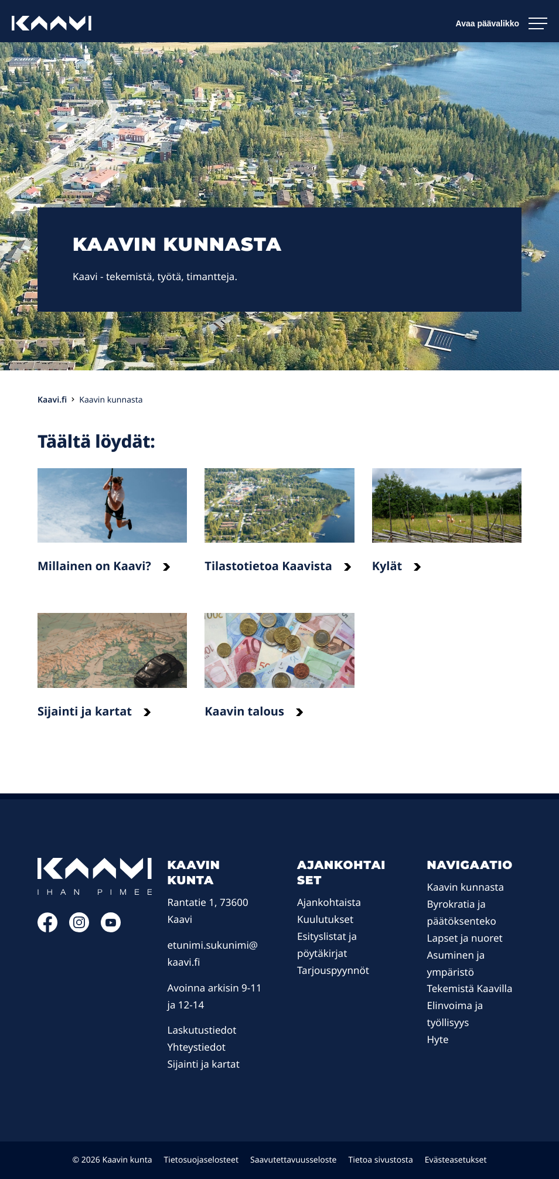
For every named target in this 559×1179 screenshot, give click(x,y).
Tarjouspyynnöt (333, 970)
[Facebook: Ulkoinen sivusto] (47, 928)
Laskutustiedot (202, 1030)
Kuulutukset (325, 919)
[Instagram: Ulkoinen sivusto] (79, 928)
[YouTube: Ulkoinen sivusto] (111, 928)
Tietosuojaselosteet (201, 1160)
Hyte (438, 1039)
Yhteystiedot (197, 1047)
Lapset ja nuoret (465, 938)
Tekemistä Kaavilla (470, 988)
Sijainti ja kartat (204, 1064)
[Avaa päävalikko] (501, 23)
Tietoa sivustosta (381, 1160)
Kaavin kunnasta (466, 887)
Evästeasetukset (456, 1160)
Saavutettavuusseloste (293, 1160)
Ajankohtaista (329, 902)
